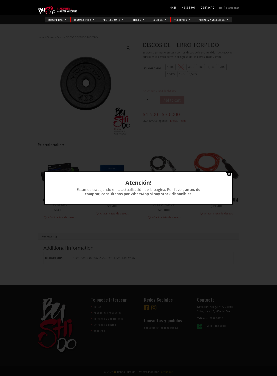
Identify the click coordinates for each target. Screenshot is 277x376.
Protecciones (113, 20)
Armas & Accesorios (214, 20)
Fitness (138, 20)
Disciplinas (57, 20)
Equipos (160, 20)
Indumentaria (84, 20)
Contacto (208, 7)
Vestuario (182, 20)
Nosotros (189, 7)
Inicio (173, 7)
